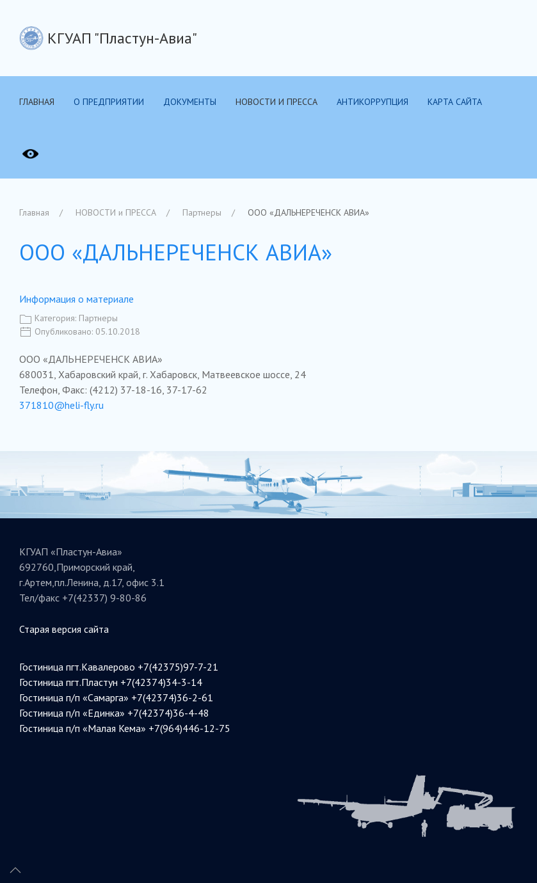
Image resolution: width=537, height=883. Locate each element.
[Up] (15, 870)
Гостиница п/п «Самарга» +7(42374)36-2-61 (116, 697)
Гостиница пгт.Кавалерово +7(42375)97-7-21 (118, 666)
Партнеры (98, 318)
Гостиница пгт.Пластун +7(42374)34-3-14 (110, 682)
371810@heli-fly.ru (61, 405)
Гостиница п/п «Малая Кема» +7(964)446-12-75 (124, 728)
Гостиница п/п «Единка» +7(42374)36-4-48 (114, 712)
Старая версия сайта (64, 629)
